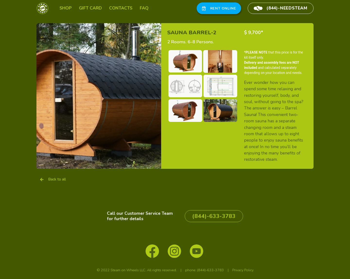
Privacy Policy (243, 270)
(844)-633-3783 (210, 270)
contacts (120, 8)
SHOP (66, 8)
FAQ (144, 8)
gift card (90, 8)
